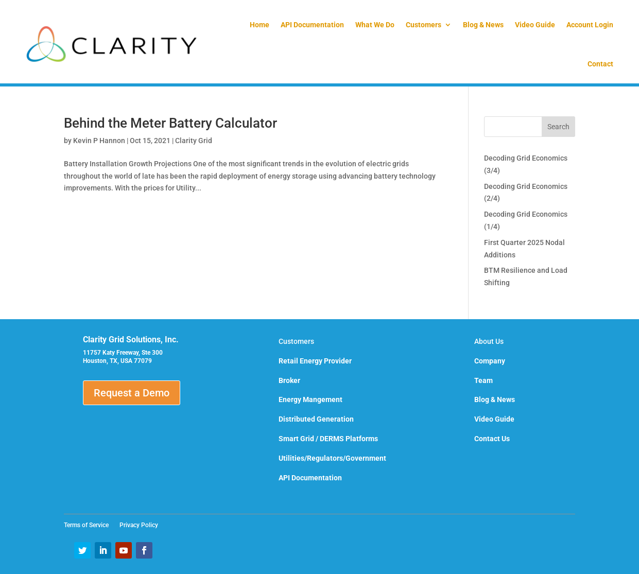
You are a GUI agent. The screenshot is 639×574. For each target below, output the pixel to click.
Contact (600, 64)
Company (489, 361)
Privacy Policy (138, 525)
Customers (423, 25)
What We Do (374, 25)
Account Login (589, 25)
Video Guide (535, 25)
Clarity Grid (193, 140)
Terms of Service (89, 525)
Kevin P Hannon (99, 140)
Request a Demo (131, 393)
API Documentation (312, 25)
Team (483, 380)
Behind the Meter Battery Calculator (170, 123)
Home (259, 25)
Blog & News (483, 25)
